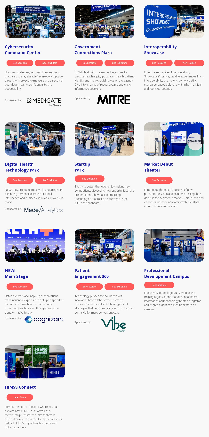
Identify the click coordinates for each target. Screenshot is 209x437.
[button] (20, 63)
